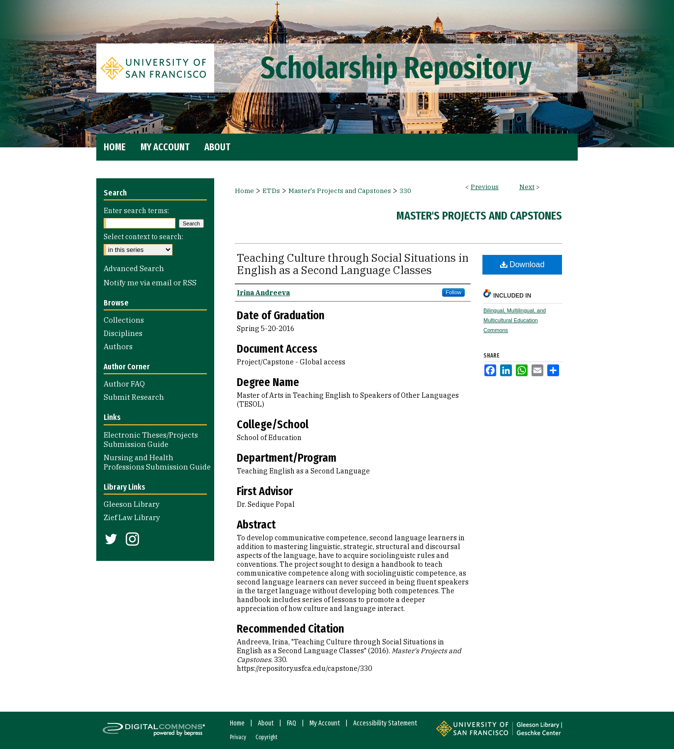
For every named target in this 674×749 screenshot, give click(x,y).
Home (244, 191)
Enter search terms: (136, 210)
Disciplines (123, 333)
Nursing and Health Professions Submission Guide (157, 462)
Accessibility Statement (385, 723)
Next (526, 187)
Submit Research (134, 397)
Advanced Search (134, 268)
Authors (118, 346)
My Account (324, 723)
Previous (485, 187)
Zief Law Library (132, 517)
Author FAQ (124, 383)
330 (405, 191)
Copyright (266, 737)
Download (522, 264)
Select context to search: (143, 236)
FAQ (291, 723)
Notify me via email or (150, 282)
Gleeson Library (132, 504)
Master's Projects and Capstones (339, 191)
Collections (124, 320)
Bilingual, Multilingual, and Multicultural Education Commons (514, 320)
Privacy (238, 737)
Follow (453, 292)
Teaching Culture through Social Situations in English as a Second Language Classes (353, 263)
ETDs (271, 191)
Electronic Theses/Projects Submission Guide (151, 439)
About (266, 723)
